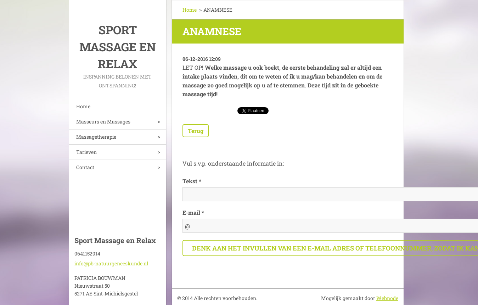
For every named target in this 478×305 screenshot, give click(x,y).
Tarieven (86, 152)
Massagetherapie (96, 136)
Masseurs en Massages (103, 121)
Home (83, 106)
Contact (85, 167)
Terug (195, 130)
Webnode (387, 298)
